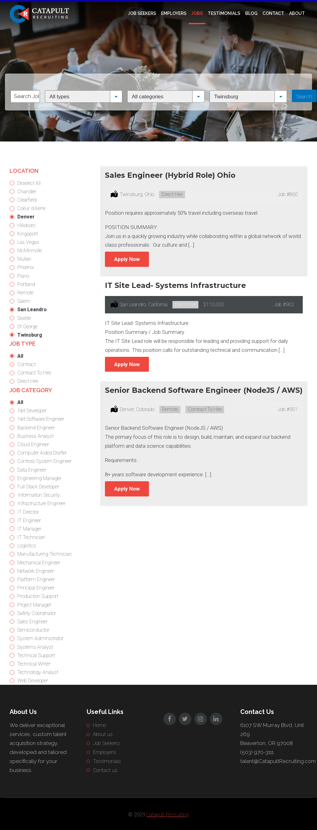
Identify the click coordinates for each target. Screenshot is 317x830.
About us (103, 734)
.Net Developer (31, 411)
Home (99, 725)
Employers (173, 13)
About (297, 13)
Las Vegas (28, 242)
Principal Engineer (35, 588)
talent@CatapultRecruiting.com (278, 761)
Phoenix (25, 267)
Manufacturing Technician (44, 554)
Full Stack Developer (38, 487)
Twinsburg (29, 335)
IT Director (28, 512)
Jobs (197, 13)
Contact (273, 13)
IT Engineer (29, 520)
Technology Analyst (37, 672)
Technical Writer (33, 664)
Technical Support (36, 655)
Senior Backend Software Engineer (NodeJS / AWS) (203, 390)
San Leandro (32, 309)
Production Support (37, 596)
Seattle (24, 318)
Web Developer (32, 681)
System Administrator (40, 638)
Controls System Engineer (44, 461)
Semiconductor (33, 630)
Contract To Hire (34, 373)
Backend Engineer (36, 428)
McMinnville (29, 250)
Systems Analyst (35, 647)
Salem (23, 301)
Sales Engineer (32, 622)
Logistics (26, 546)
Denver (26, 217)
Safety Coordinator (36, 613)
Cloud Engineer (33, 444)
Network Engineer (35, 571)
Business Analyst (35, 436)
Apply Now (127, 259)
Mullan (24, 259)
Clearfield (27, 200)
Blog (251, 13)
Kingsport (27, 234)
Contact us (105, 770)
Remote (25, 293)
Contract (26, 364)
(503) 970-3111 (257, 752)
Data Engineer (31, 470)
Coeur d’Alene (31, 208)
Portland (26, 284)
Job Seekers (142, 13)
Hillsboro (26, 225)
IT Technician (31, 537)
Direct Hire (27, 381)
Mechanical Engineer (38, 563)
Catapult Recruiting (167, 814)
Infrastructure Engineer (41, 503)
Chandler (26, 192)
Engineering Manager (39, 478)
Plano (23, 276)
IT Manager (29, 529)
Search (304, 96)
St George (27, 327)
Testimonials (224, 13)
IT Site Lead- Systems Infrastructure (175, 285)
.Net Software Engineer (40, 419)
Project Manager (34, 605)
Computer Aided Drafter (42, 453)
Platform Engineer (36, 579)
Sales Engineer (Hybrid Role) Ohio (170, 175)
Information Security (38, 495)
